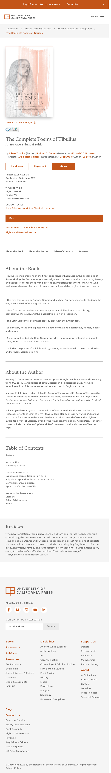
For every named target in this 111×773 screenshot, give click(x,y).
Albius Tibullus (17, 153)
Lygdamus (66, 156)
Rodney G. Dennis (46, 153)
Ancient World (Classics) (38, 28)
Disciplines (12, 28)
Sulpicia (87, 156)
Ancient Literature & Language (74, 28)
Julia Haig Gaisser (29, 156)
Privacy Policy (13, 768)
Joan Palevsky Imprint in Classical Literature (30, 208)
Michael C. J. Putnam (83, 153)
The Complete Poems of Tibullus (24, 33)
